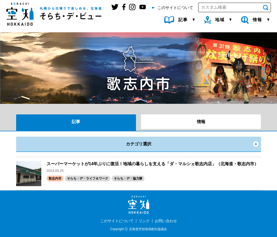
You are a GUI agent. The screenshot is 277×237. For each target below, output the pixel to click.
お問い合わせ (166, 221)
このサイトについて (117, 221)
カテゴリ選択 (138, 144)
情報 (201, 121)
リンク (144, 221)
